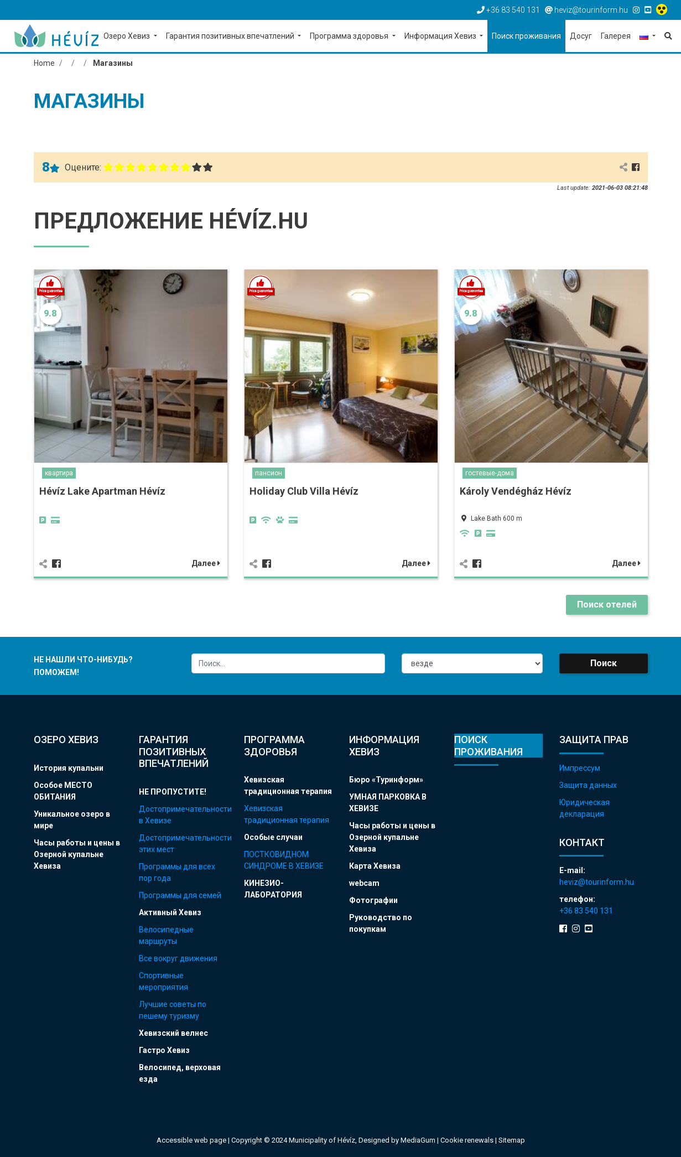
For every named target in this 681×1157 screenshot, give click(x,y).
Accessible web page (191, 1140)
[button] (647, 37)
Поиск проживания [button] (526, 36)
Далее (205, 563)
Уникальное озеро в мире (72, 820)
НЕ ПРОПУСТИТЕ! (172, 791)
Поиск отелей (607, 604)
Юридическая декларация (584, 808)
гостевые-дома (489, 473)
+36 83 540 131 (586, 910)
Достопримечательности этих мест (183, 843)
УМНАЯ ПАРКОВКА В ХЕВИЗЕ (388, 802)
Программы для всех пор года (177, 872)
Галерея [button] (616, 36)
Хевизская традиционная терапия (288, 785)
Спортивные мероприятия (163, 981)
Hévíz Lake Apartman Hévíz (102, 491)
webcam (364, 883)
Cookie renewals (467, 1140)
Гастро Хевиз (164, 1050)
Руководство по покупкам (380, 923)
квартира (59, 473)
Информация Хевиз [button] (441, 36)
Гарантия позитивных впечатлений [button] (231, 36)
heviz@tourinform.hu (596, 882)
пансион (268, 473)
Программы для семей (180, 895)
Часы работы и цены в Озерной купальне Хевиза (77, 854)
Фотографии (373, 900)
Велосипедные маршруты (166, 935)
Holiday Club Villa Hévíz (303, 491)
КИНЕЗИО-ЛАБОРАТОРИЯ (273, 889)
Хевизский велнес (173, 1033)
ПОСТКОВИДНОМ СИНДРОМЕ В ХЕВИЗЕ (284, 860)
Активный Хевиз (170, 912)
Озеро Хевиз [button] (127, 36)
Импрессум (579, 768)
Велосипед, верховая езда (180, 1073)
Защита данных (588, 785)
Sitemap (511, 1140)
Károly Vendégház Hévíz (515, 491)
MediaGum (418, 1140)
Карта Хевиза (375, 866)
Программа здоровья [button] (350, 36)
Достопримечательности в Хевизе (183, 815)
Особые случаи (273, 837)
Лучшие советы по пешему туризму (172, 1010)
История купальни (68, 768)
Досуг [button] (581, 36)
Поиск (603, 663)
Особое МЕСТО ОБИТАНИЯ (63, 791)
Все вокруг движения (178, 958)
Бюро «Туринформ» (386, 779)
